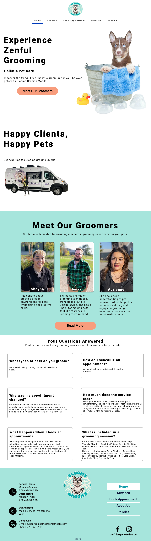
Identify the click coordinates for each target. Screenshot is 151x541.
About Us (123, 506)
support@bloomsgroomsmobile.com (47, 523)
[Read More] (75, 326)
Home (123, 486)
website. (87, 371)
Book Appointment (123, 499)
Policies (123, 512)
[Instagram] (129, 529)
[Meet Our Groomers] (37, 91)
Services (123, 493)
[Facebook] (117, 529)
